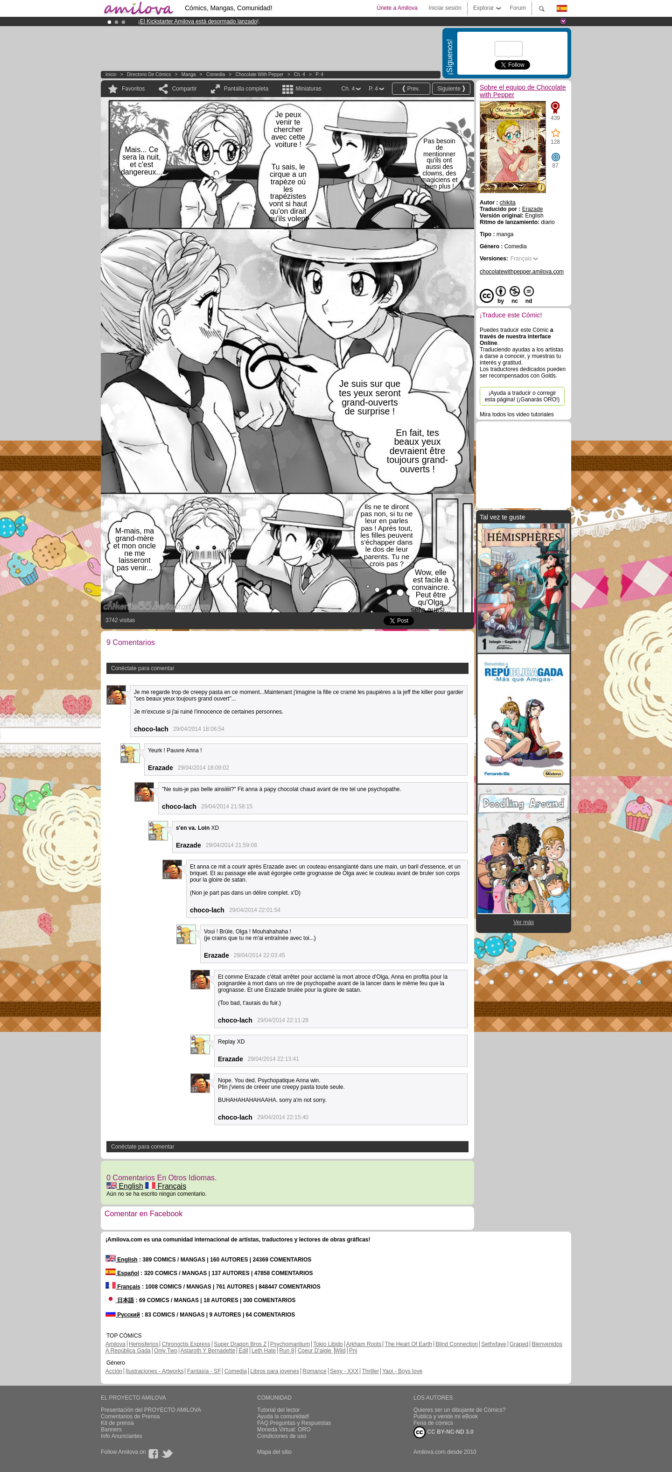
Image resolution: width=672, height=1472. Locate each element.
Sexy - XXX (344, 1371)
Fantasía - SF (204, 1371)
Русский (122, 1314)
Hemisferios (143, 1344)
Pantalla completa (246, 88)
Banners (111, 1429)
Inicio (110, 74)
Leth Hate (264, 1350)
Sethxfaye (493, 1344)
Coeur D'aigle (315, 1350)
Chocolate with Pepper (260, 74)
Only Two (165, 1350)
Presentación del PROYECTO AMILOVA (151, 1410)
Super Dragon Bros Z (240, 1344)
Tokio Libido (328, 1344)
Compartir (184, 88)
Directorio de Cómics (149, 74)
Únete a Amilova (397, 8)
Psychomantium (290, 1344)
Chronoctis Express (186, 1344)
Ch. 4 (299, 74)
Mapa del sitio (274, 1452)
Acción (113, 1371)
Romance (314, 1371)
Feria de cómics (433, 1423)
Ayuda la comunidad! (283, 1416)
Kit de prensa (117, 1423)
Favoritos (133, 88)
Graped (519, 1344)
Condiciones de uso (281, 1436)
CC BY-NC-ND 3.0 (443, 1432)
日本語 (119, 1300)
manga (189, 74)
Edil (243, 1350)
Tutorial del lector (278, 1410)
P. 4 (319, 74)
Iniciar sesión (445, 8)
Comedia (215, 74)
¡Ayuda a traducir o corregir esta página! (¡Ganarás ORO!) (522, 396)
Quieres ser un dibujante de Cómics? (459, 1410)
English (124, 1186)
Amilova (115, 1344)
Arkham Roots (363, 1344)
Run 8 (286, 1350)
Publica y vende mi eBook (445, 1416)
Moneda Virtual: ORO (284, 1429)
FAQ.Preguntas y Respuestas (294, 1423)
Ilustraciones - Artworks (154, 1371)
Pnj (353, 1350)
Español (122, 1273)
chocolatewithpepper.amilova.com (522, 271)
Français (165, 1186)
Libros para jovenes (274, 1371)
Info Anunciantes (121, 1436)
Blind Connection (456, 1344)
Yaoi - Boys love (402, 1371)
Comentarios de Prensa (130, 1416)
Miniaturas (308, 88)
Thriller (370, 1371)
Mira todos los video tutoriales (517, 414)
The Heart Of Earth (408, 1344)
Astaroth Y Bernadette (208, 1350)
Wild (340, 1350)
